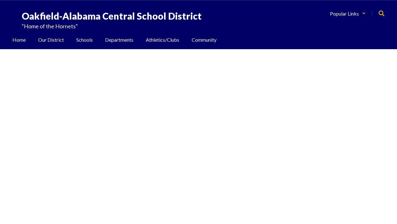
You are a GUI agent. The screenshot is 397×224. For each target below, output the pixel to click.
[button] (348, 13)
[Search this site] (381, 13)
